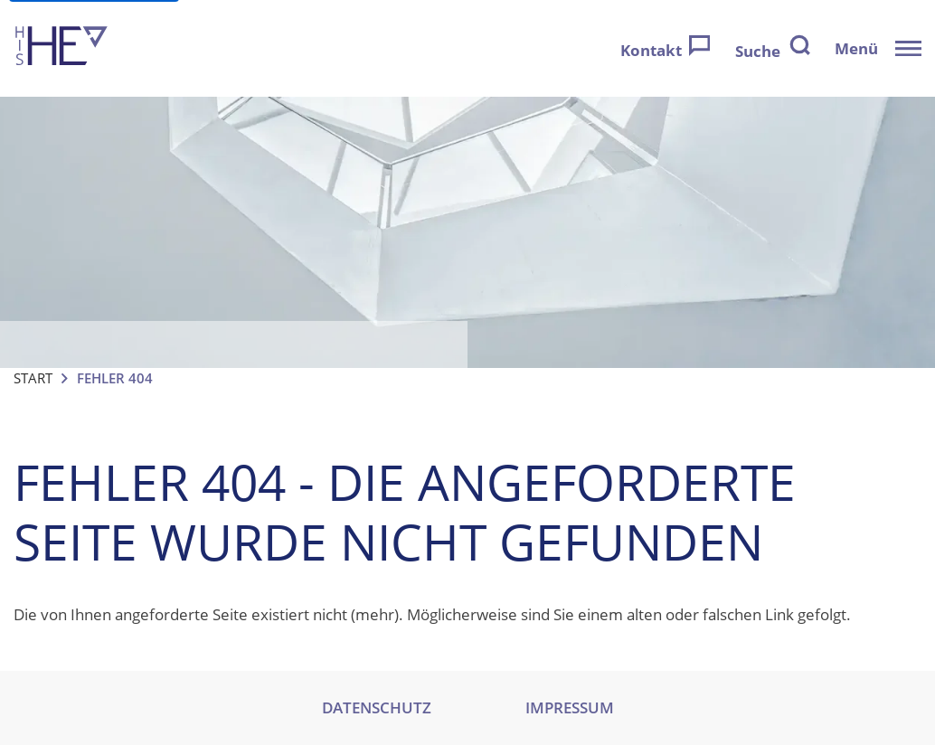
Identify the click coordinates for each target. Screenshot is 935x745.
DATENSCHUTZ (376, 707)
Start (33, 378)
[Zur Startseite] (61, 48)
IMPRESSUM (569, 707)
